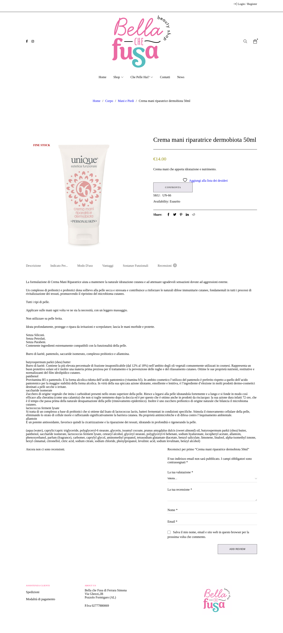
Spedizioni (33, 592)
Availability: (161, 201)
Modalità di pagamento (40, 599)
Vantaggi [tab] (107, 265)
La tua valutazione (180, 473)
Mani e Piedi (126, 101)
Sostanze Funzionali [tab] (135, 265)
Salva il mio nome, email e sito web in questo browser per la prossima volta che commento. (208, 535)
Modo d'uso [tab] (85, 265)
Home (96, 101)
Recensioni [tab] (167, 265)
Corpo (109, 101)
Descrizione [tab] (33, 265)
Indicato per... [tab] (59, 265)
